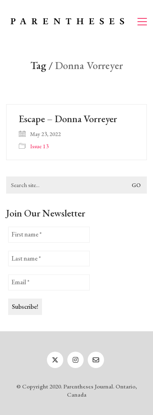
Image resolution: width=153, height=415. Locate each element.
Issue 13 (39, 146)
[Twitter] (55, 360)
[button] (142, 21)
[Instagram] (75, 360)
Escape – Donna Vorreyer (68, 119)
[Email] (96, 360)
